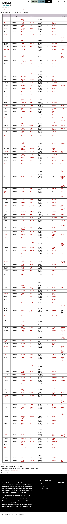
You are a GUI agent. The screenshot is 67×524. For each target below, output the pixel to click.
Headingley (32, 220)
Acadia (5, 18)
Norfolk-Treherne (23, 129)
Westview (62, 108)
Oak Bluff (62, 117)
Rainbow (54, 31)
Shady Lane (63, 37)
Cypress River (31, 98)
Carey (62, 404)
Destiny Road (62, 308)
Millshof (62, 98)
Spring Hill (54, 388)
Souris (31, 253)
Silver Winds (63, 318)
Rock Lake (62, 185)
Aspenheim (63, 176)
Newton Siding (31, 408)
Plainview (54, 60)
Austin (31, 108)
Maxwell (54, 34)
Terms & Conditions (45, 481)
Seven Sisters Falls (32, 448)
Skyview (62, 234)
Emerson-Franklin (23, 29)
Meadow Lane (62, 402)
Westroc (62, 41)
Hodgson (31, 217)
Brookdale (31, 388)
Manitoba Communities (6, 10)
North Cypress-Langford (23, 19)
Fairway (62, 388)
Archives (62, 5)
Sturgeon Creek (62, 52)
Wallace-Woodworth (23, 61)
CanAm (62, 438)
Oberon (31, 423)
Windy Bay (63, 128)
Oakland (62, 217)
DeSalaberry (23, 46)
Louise (22, 454)
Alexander (31, 105)
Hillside (5, 163)
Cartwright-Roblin (23, 167)
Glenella (31, 145)
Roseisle (5, 354)
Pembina (62, 50)
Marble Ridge (62, 40)
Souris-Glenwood (23, 254)
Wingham (62, 410)
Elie (30, 55)
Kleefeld (31, 404)
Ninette (31, 438)
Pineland (62, 182)
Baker (62, 313)
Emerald (62, 407)
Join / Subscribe (44, 488)
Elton (22, 163)
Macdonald (32, 22)
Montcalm (23, 270)
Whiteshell (54, 82)
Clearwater (54, 256)
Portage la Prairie (23, 23)
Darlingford (32, 290)
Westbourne (32, 39)
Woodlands (23, 202)
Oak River (62, 105)
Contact (27, 1)
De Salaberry (23, 76)
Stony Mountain (31, 89)
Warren (31, 202)
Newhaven (63, 85)
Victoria (22, 277)
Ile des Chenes (31, 311)
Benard (31, 176)
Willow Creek (62, 152)
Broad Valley (62, 206)
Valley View (63, 120)
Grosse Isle (32, 336)
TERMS (23, 514)
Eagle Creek (63, 125)
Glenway (54, 28)
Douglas (31, 131)
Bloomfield (54, 217)
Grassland (23, 214)
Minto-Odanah (22, 92)
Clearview (62, 447)
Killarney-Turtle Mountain (23, 228)
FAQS (41, 483)
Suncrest (54, 76)
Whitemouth (23, 447)
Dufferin (22, 43)
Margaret (31, 73)
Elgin (30, 374)
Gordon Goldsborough (16, 470)
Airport (5, 22)
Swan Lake (32, 428)
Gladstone (31, 122)
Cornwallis (23, 383)
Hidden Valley (53, 344)
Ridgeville (62, 224)
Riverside (54, 39)
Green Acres (62, 384)
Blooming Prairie (62, 358)
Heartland (62, 208)
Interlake (54, 250)
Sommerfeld (63, 338)
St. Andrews (23, 250)
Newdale (62, 57)
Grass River (63, 143)
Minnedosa (32, 284)
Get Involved (31, 5)
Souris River (63, 225)
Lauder (31, 214)
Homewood (32, 43)
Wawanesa (32, 148)
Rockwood (23, 85)
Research (50, 5)
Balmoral (31, 85)
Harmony (62, 361)
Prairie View (23, 102)
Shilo (30, 383)
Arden (31, 330)
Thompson (23, 234)
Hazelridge (32, 157)
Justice (31, 163)
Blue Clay (62, 49)
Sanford (31, 431)
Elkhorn (31, 60)
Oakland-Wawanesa (23, 149)
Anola (31, 377)
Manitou (31, 411)
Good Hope (63, 304)
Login (63, 1)
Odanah (62, 145)
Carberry (31, 18)
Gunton (31, 111)
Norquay (62, 244)
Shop (49, 1)
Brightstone (6, 66)
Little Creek (63, 434)
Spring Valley (53, 149)
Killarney (31, 227)
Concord (62, 94)
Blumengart (54, 46)
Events (56, 5)
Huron (53, 25)
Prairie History (41, 5)
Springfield (23, 157)
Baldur (31, 420)
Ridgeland (54, 214)
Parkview (62, 177)
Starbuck (31, 170)
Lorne (22, 114)
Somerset (31, 125)
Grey (22, 82)
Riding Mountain (31, 288)
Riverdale (23, 105)
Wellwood (54, 73)
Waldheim (62, 58)
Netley (62, 188)
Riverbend (54, 18)
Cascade (62, 55)
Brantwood (63, 142)
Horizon (62, 392)
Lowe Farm (32, 173)
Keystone (62, 337)
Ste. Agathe (32, 94)
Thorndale (62, 181)
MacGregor (32, 31)
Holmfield (31, 166)
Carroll (31, 274)
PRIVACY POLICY (19, 514)
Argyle (31, 256)
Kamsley (62, 277)
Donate (42, 1)
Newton (31, 117)
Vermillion (62, 171)
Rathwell (31, 154)
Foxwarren (32, 247)
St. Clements (23, 151)
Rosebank (62, 160)
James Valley (5, 192)
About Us (23, 5)
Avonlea (62, 135)
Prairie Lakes (23, 73)
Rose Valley (54, 43)
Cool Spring (63, 253)
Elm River (6, 117)
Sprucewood (54, 131)
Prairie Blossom (54, 112)
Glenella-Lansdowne (23, 146)
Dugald (31, 315)
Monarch (62, 192)
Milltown (54, 49)
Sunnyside (54, 122)
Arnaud (31, 46)
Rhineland (23, 49)
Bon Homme (5, 56)
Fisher (22, 70)
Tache (22, 310)
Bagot (31, 25)
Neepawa (31, 380)
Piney (22, 296)
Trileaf (62, 287)
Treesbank (62, 163)
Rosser (22, 231)
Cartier (22, 34)
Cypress (62, 170)
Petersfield (32, 250)
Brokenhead (32, 151)
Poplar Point (54, 85)
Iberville (54, 296)
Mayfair (62, 331)
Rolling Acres (62, 333)
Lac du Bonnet (22, 67)
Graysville (31, 357)
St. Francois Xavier (32, 35)
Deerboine (6, 105)
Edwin (31, 138)
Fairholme (6, 128)
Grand (62, 56)
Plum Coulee (31, 50)
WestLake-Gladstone (23, 40)
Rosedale (54, 117)
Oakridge (62, 36)
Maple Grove (62, 316)
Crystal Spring (53, 89)
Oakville (31, 63)
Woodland (54, 267)
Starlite (53, 173)
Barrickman (6, 34)
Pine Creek (63, 262)
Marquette (32, 211)
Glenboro (31, 237)
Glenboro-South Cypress (23, 99)
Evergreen (54, 114)
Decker (62, 66)
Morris (22, 365)
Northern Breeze (62, 461)
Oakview (23, 281)
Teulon (31, 188)
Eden (30, 340)
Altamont (31, 114)
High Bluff (31, 371)
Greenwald (63, 34)
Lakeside (54, 70)
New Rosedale (54, 23)
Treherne (31, 361)
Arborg (31, 70)
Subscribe (34, 1)
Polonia (31, 91)
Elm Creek (31, 82)
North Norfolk (22, 26)
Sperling (31, 365)
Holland (31, 277)
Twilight (62, 214)
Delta (62, 397)
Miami (62, 191)
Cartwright (32, 450)
